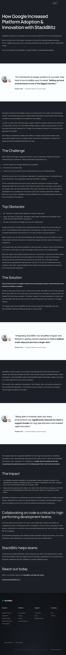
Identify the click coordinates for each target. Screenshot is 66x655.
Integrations (5, 615)
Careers (53, 615)
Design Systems (6, 618)
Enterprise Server (6, 613)
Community (38, 613)
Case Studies (21, 613)
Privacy (20, 618)
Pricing (20, 615)
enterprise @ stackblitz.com (11, 579)
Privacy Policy (19, 642)
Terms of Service (22, 621)
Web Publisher (6, 623)
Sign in (55, 3)
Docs (36, 615)
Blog (52, 613)
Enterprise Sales (39, 618)
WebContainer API (7, 621)
